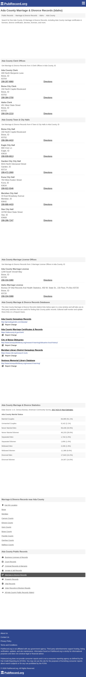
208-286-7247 (7, 220)
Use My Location (9, 505)
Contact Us (5, 637)
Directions (47, 81)
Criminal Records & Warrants (14, 566)
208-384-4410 (7, 140)
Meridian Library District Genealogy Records (22, 350)
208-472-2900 (7, 172)
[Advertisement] (43, 40)
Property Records (10, 579)
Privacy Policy (6, 641)
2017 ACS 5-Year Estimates (62, 410)
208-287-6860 (7, 81)
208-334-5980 (7, 280)
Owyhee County (8, 540)
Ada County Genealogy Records (16, 319)
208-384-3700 (7, 97)
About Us (4, 633)
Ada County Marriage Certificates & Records (22, 329)
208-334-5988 (7, 296)
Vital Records (8, 584)
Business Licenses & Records (15, 557)
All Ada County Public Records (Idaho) (18, 592)
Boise (4, 510)
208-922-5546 (7, 188)
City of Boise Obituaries (12, 340)
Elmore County (7, 523)
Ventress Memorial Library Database (18, 360)
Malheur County (8, 545)
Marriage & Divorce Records (14, 575)
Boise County (7, 532)
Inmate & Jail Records (12, 570)
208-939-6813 (7, 156)
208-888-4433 (7, 204)
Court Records (9, 562)
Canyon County (8, 518)
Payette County (7, 536)
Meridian (5, 514)
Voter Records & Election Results (16, 588)
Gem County (6, 527)
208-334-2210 (7, 113)
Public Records (7, 15)
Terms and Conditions (9, 645)
